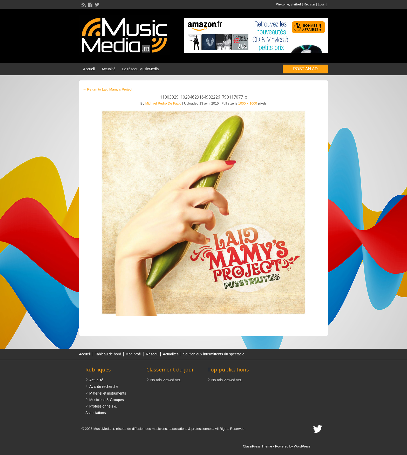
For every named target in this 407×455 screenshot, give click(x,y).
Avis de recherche (103, 386)
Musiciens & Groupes (106, 400)
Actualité (108, 69)
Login (321, 4)
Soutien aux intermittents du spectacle (214, 354)
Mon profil (133, 354)
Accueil (89, 69)
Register (309, 4)
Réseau (152, 354)
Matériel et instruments (107, 393)
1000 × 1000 (247, 103)
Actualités (171, 354)
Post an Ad (305, 69)
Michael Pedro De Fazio (163, 103)
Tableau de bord (108, 354)
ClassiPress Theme (257, 446)
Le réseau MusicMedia (140, 69)
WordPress (302, 446)
